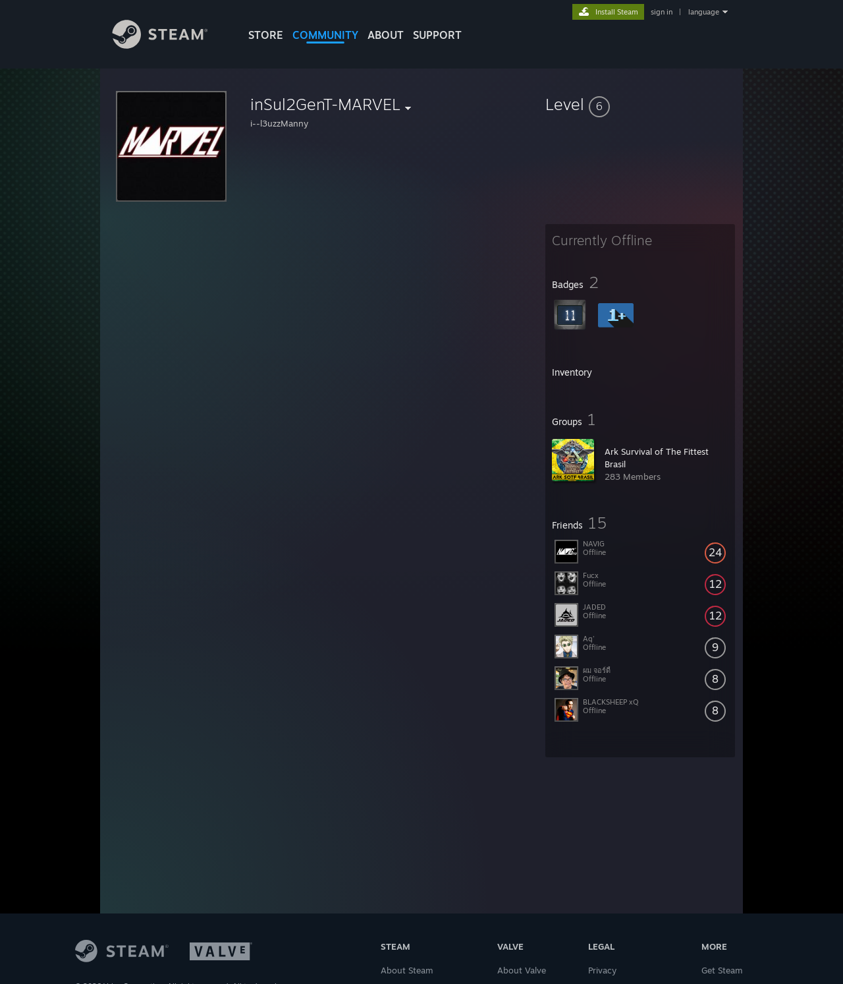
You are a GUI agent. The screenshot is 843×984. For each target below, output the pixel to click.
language (703, 11)
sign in (661, 11)
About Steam (407, 970)
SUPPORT (437, 35)
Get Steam (722, 970)
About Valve (521, 970)
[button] (640, 104)
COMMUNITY (325, 35)
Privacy (602, 970)
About (385, 35)
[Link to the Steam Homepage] (170, 45)
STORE (265, 35)
